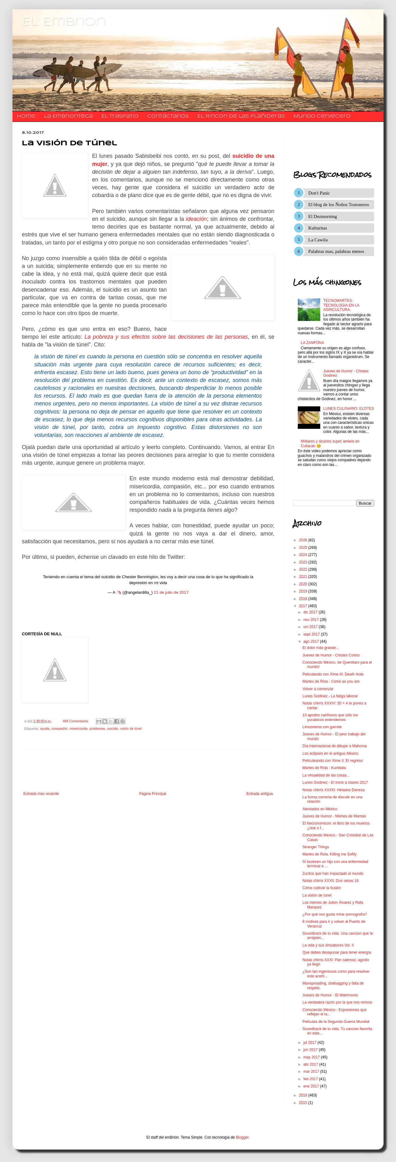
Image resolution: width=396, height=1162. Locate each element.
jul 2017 (310, 1042)
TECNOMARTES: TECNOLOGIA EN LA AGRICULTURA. (341, 305)
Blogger (242, 1137)
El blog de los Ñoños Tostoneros (338, 204)
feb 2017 (311, 1079)
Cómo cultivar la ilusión (321, 888)
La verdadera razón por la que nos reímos (337, 1002)
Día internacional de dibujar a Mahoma (334, 746)
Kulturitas (317, 227)
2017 (303, 606)
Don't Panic (319, 193)
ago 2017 (311, 641)
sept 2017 (312, 634)
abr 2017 (311, 1064)
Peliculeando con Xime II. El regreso (332, 760)
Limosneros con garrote (322, 727)
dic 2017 (311, 612)
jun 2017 (311, 1050)
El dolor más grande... (320, 648)
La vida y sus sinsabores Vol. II (328, 945)
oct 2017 (311, 627)
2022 (303, 569)
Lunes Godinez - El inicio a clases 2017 (335, 782)
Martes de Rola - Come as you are (331, 681)
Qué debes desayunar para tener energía (336, 952)
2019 (303, 591)
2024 (303, 555)
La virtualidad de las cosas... (326, 775)
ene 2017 (311, 1086)
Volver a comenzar (317, 689)
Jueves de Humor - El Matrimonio (330, 995)
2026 (303, 540)
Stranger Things (315, 847)
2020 (303, 584)
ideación (196, 219)
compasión (59, 728)
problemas (97, 728)
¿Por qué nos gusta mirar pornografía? (334, 914)
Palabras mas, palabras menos (336, 251)
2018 (303, 599)
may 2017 (312, 1057)
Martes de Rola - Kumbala (324, 768)
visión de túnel (131, 728)
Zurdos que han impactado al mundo (332, 873)
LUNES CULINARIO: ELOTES (348, 408)
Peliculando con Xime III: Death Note (333, 674)
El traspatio (119, 116)
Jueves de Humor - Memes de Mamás (334, 816)
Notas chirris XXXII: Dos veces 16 (330, 881)
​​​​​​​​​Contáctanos (168, 116)
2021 (303, 576)
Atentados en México (319, 809)
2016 (303, 1095)
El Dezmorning (322, 216)
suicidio (112, 728)
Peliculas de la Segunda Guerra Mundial (335, 1021)
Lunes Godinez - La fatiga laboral (330, 696)
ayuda (44, 728)
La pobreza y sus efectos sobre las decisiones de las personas (166, 337)
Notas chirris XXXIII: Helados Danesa (333, 790)
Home (26, 116)
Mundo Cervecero (321, 116)
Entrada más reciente (41, 794)
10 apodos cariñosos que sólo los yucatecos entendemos (330, 717)
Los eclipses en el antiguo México (330, 753)
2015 (303, 1103)
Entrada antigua (259, 794)
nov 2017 (311, 619)
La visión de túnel (316, 895)
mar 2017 (311, 1071)
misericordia (79, 728)
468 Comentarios (75, 721)
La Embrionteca (68, 116)
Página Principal (152, 794)
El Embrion (64, 22)
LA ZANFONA (312, 343)
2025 (303, 547)
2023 (303, 562)
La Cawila (318, 239)
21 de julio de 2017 (171, 592)
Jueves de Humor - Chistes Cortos (331, 655)
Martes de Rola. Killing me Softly (329, 854)
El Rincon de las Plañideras (241, 116)
